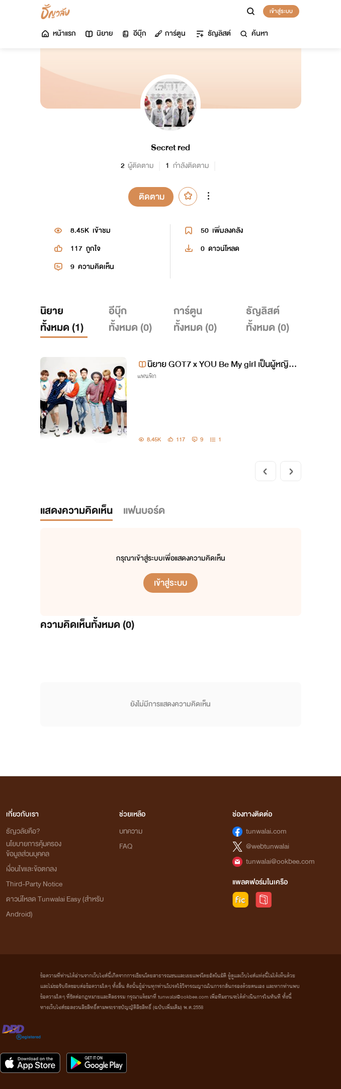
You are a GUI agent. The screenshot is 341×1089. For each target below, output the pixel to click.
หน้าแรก (58, 33)
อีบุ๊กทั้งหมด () (130, 319)
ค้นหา (253, 33)
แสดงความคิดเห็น (76, 510)
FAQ (125, 846)
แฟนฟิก (146, 376)
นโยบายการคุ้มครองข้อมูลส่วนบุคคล (33, 849)
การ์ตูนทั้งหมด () (195, 319)
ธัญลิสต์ (213, 33)
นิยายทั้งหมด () (61, 319)
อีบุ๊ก (133, 33)
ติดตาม (151, 197)
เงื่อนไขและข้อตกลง (31, 869)
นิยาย (98, 33)
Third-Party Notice (34, 884)
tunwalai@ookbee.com (280, 861)
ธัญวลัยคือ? (23, 831)
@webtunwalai (267, 846)
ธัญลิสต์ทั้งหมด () (267, 319)
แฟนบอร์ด (144, 510)
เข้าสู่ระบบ (281, 11)
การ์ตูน (170, 33)
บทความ (130, 831)
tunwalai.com (266, 831)
